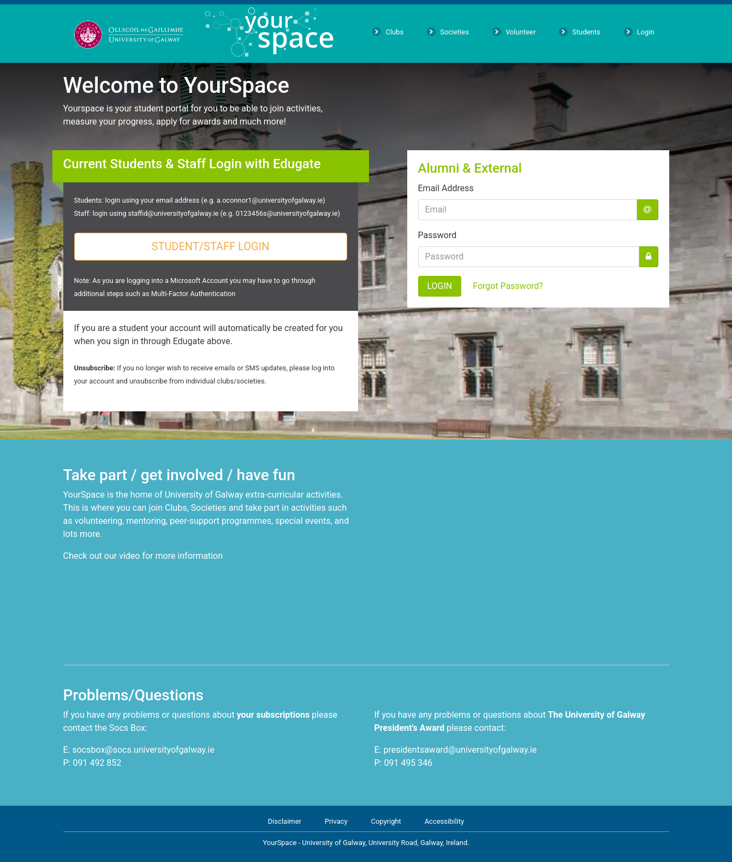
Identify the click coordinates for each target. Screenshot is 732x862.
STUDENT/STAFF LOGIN (211, 246)
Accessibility (445, 821)
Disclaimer (284, 821)
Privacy (336, 821)
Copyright (386, 821)
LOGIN (440, 286)
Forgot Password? (508, 286)
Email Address (446, 188)
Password (437, 235)
